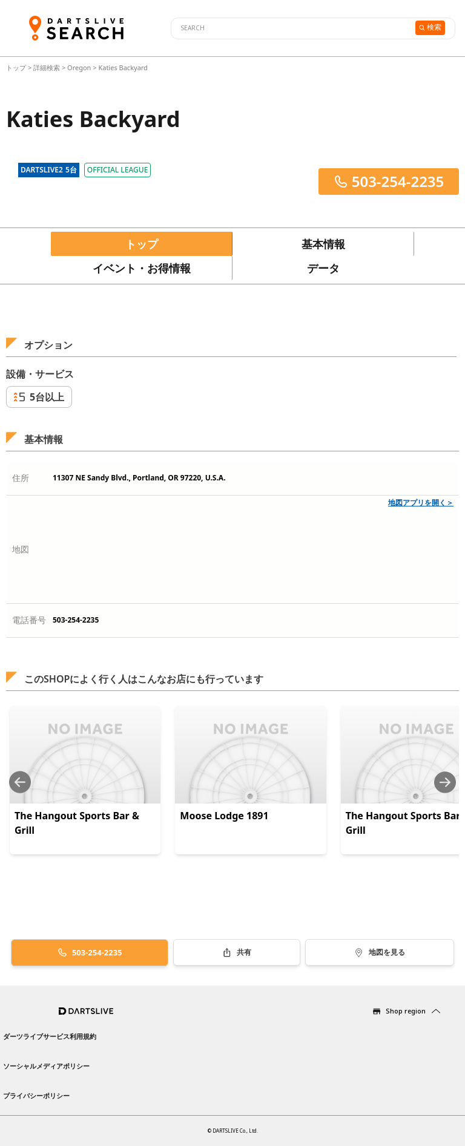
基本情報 (323, 244)
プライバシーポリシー (36, 1095)
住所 (20, 477)
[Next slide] (445, 782)
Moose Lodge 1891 (224, 815)
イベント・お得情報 (142, 268)
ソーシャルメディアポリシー (46, 1065)
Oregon (79, 67)
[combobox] (291, 28)
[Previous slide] (20, 782)
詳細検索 (47, 67)
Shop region (406, 1010)
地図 (20, 549)
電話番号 (29, 620)
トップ (17, 67)
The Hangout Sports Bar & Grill (77, 823)
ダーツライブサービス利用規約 (49, 1036)
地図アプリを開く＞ (420, 502)
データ (323, 268)
